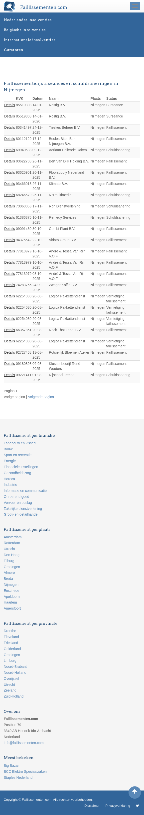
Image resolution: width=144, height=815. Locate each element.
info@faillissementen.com (24, 743)
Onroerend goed (16, 497)
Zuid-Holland (13, 696)
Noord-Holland (15, 673)
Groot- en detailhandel (21, 514)
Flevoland (11, 637)
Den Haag (11, 555)
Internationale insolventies (29, 40)
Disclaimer (92, 806)
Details (9, 105)
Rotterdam (12, 543)
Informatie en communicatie (25, 491)
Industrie (10, 485)
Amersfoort (12, 608)
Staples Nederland (18, 778)
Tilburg (9, 561)
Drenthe (10, 631)
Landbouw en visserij (20, 443)
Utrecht (9, 549)
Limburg (10, 661)
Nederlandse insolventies (27, 20)
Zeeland (10, 690)
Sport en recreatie (17, 455)
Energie (10, 461)
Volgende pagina (41, 397)
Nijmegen (11, 585)
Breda (8, 579)
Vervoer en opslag (18, 503)
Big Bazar (11, 766)
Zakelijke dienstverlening (23, 509)
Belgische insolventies (25, 30)
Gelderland (12, 649)
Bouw (8, 449)
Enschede (11, 591)
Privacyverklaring (117, 806)
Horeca (9, 479)
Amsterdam (13, 537)
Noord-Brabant (15, 667)
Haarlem (10, 602)
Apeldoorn (12, 597)
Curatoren (13, 50)
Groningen (12, 567)
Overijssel (11, 679)
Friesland (11, 643)
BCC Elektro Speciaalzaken (25, 772)
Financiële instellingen (21, 467)
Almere (9, 573)
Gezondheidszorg (17, 473)
